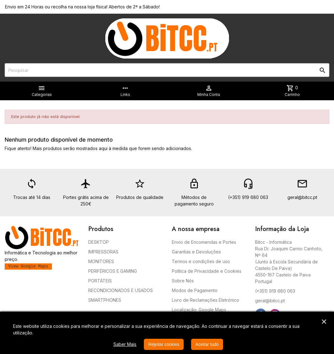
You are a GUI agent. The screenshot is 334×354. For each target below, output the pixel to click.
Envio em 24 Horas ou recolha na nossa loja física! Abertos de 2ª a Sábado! (82, 6)
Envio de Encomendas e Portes (204, 242)
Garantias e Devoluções (196, 251)
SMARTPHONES (104, 300)
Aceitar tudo (207, 344)
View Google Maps (28, 266)
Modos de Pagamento (194, 290)
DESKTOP (98, 242)
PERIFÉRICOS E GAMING (112, 271)
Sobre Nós (183, 280)
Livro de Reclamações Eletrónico (205, 300)
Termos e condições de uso (201, 261)
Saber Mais (124, 344)
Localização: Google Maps (199, 309)
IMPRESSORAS (103, 251)
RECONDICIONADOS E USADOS (120, 290)
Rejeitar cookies (163, 344)
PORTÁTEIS (100, 280)
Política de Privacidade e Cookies (206, 271)
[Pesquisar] (167, 70)
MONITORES (101, 261)
